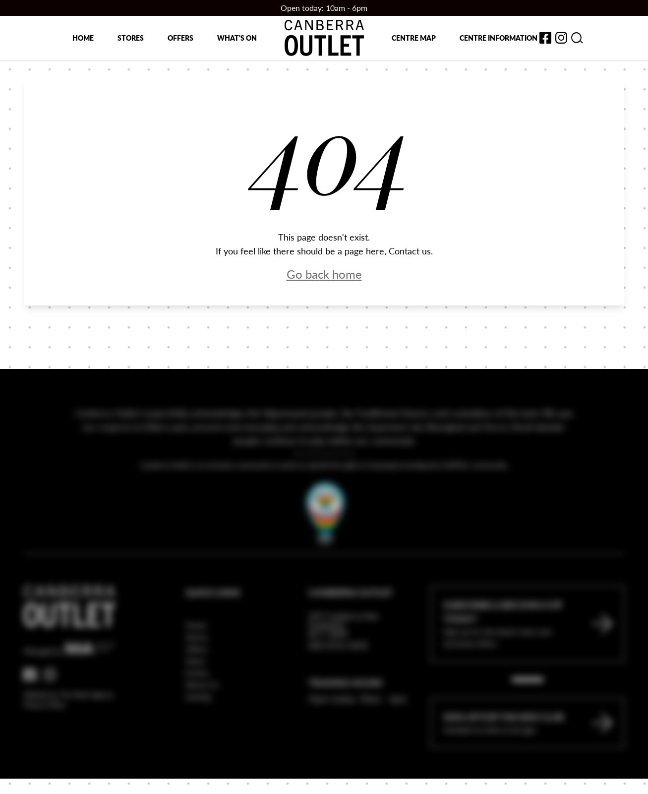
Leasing (198, 722)
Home (83, 38)
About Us (202, 710)
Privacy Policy (44, 730)
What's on (237, 38)
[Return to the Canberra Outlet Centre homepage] (324, 38)
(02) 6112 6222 (338, 671)
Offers (180, 38)
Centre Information (498, 38)
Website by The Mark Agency (69, 721)
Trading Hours (345, 708)
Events (197, 698)
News (195, 686)
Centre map (414, 38)
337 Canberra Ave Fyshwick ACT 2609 (343, 650)
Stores (131, 38)
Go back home (324, 274)
